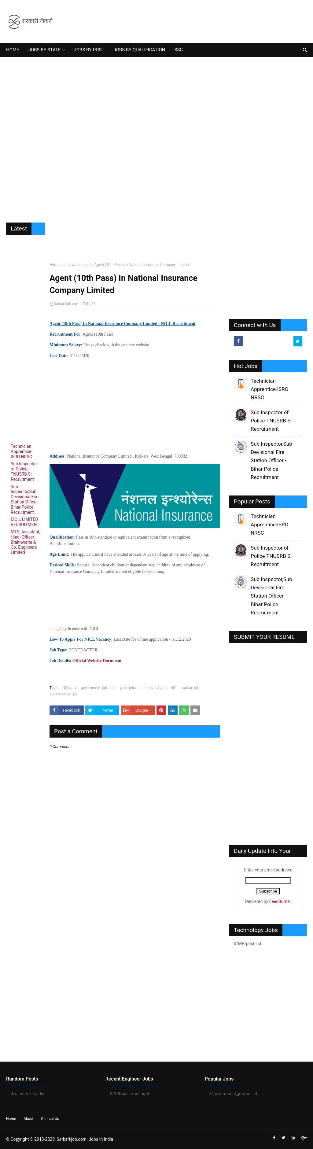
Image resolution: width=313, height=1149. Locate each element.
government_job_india (99, 688)
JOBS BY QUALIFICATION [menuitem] (139, 50)
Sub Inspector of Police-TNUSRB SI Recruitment (24, 471)
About (28, 1119)
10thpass (69, 688)
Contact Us (50, 1119)
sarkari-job (190, 688)
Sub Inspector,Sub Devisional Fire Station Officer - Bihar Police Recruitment (25, 499)
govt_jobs (128, 688)
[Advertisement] (156, 135)
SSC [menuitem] (179, 50)
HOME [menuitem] (12, 50)
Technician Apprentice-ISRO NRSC (21, 451)
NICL (175, 688)
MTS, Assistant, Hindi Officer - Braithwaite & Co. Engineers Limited (25, 542)
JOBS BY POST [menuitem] (89, 50)
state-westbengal (76, 265)
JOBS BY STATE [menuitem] (44, 50)
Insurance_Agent (153, 688)
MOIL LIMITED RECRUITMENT (25, 522)
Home (54, 265)
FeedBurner (280, 901)
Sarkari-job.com (66, 304)
